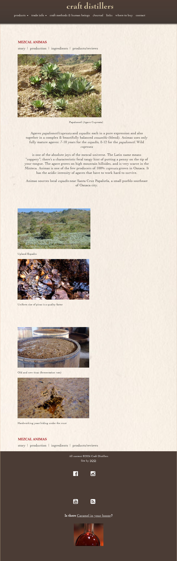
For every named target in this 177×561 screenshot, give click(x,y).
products (21, 15)
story (21, 48)
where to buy (124, 15)
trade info (39, 15)
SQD (93, 460)
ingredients (59, 48)
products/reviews (85, 48)
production (38, 48)
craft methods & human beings (70, 15)
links (109, 15)
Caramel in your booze (94, 516)
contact (140, 15)
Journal (98, 15)
